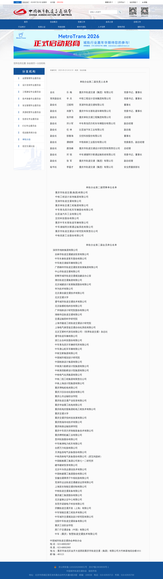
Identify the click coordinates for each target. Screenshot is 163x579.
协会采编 (83, 70)
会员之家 (109, 22)
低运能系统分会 (29, 133)
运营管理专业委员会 (31, 78)
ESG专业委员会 (29, 126)
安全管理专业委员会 (31, 105)
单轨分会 (26, 139)
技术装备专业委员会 (31, 99)
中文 (17, 2)
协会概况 (53, 22)
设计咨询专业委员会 (31, 85)
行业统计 (21, 27)
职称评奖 (121, 27)
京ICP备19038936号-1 (99, 567)
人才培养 (101, 27)
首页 (26, 22)
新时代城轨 (81, 27)
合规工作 (137, 22)
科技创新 (61, 27)
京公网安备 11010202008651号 (73, 567)
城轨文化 (141, 27)
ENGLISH (25, 2)
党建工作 (81, 22)
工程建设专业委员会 (31, 92)
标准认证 (41, 27)
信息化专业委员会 (30, 119)
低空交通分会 (28, 146)
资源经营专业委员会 (31, 112)
